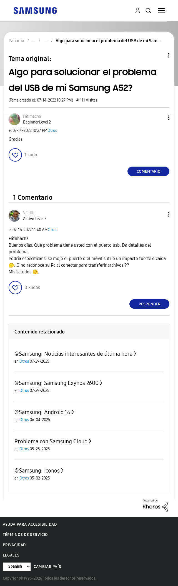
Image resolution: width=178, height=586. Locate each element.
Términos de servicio (25, 534)
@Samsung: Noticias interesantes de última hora (73, 353)
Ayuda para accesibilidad (30, 524)
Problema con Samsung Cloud (50, 441)
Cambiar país (47, 566)
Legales (11, 555)
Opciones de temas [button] (159, 55)
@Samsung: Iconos (37, 470)
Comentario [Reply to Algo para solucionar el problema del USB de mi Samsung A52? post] (149, 171)
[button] (160, 117)
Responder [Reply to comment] (150, 304)
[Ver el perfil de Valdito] (29, 213)
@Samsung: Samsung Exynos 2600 (56, 383)
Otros (52, 130)
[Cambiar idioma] (17, 566)
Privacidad (14, 545)
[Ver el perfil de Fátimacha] (32, 116)
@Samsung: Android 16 (42, 412)
